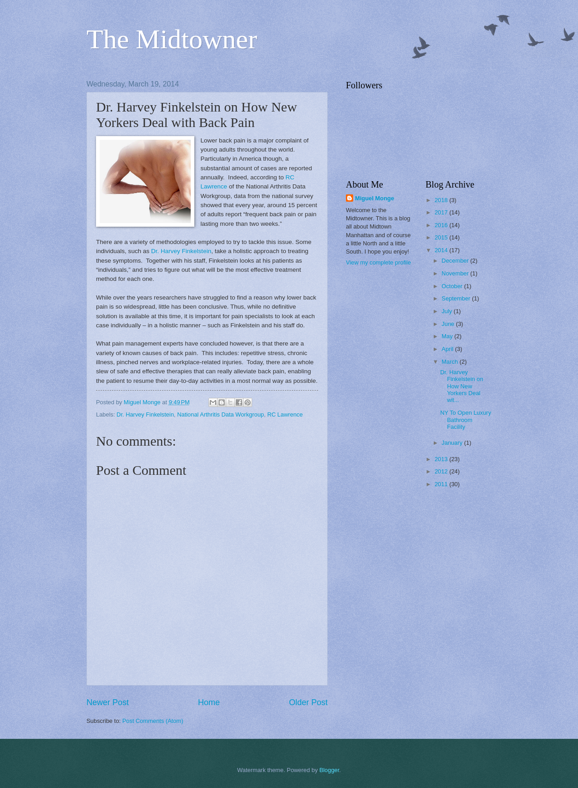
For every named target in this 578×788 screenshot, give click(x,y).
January (452, 442)
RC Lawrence (285, 414)
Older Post (308, 702)
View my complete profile (378, 262)
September (456, 298)
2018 (442, 200)
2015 (442, 237)
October (452, 286)
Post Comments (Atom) (152, 720)
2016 (442, 225)
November (455, 273)
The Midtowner (171, 39)
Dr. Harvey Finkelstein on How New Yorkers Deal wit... (461, 386)
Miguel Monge (374, 198)
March (450, 361)
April (448, 349)
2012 (442, 471)
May (447, 336)
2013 (442, 459)
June (448, 323)
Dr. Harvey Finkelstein (181, 251)
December (455, 260)
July (447, 311)
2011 (442, 484)
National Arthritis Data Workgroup (220, 414)
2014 (442, 250)
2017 (442, 212)
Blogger (329, 770)
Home (209, 702)
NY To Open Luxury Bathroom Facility (465, 419)
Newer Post (107, 702)
